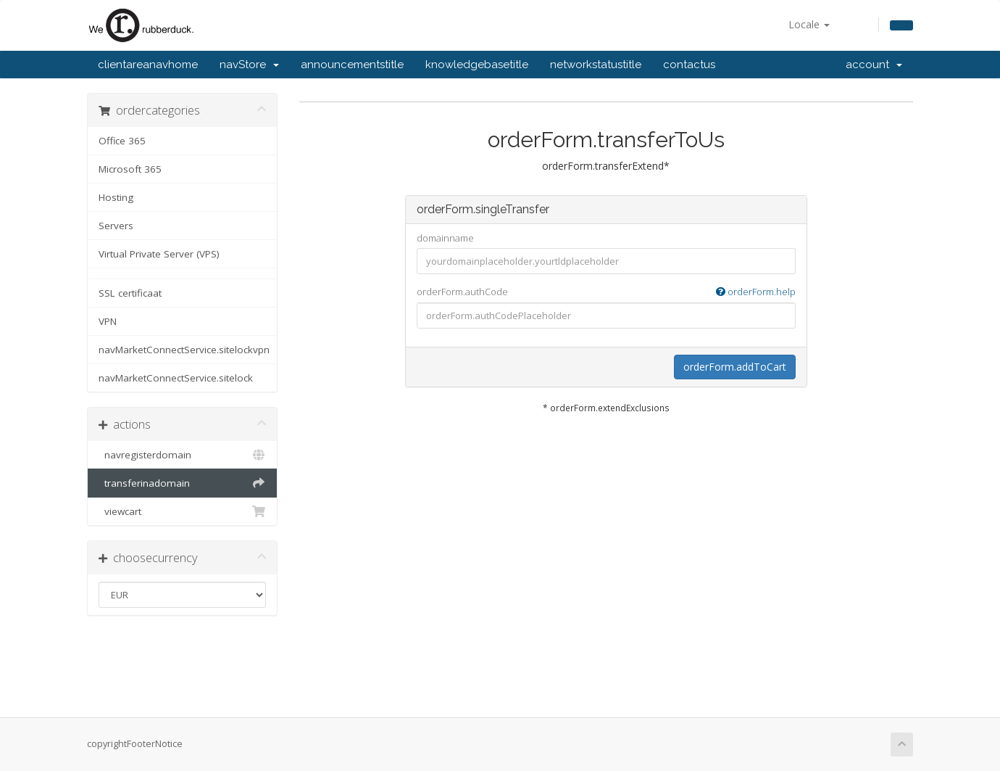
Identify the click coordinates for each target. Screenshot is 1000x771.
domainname (445, 237)
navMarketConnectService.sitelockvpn (184, 349)
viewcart (182, 511)
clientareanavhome (148, 64)
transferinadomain (182, 483)
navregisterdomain (182, 454)
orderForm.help (756, 291)
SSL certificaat (130, 293)
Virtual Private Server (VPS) (159, 253)
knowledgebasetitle (476, 64)
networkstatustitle (595, 64)
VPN (108, 321)
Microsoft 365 (130, 169)
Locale (809, 24)
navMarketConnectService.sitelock (176, 377)
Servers (116, 225)
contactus (689, 64)
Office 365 (122, 140)
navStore (249, 64)
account (874, 64)
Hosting (116, 197)
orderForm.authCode (606, 292)
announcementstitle (352, 64)
